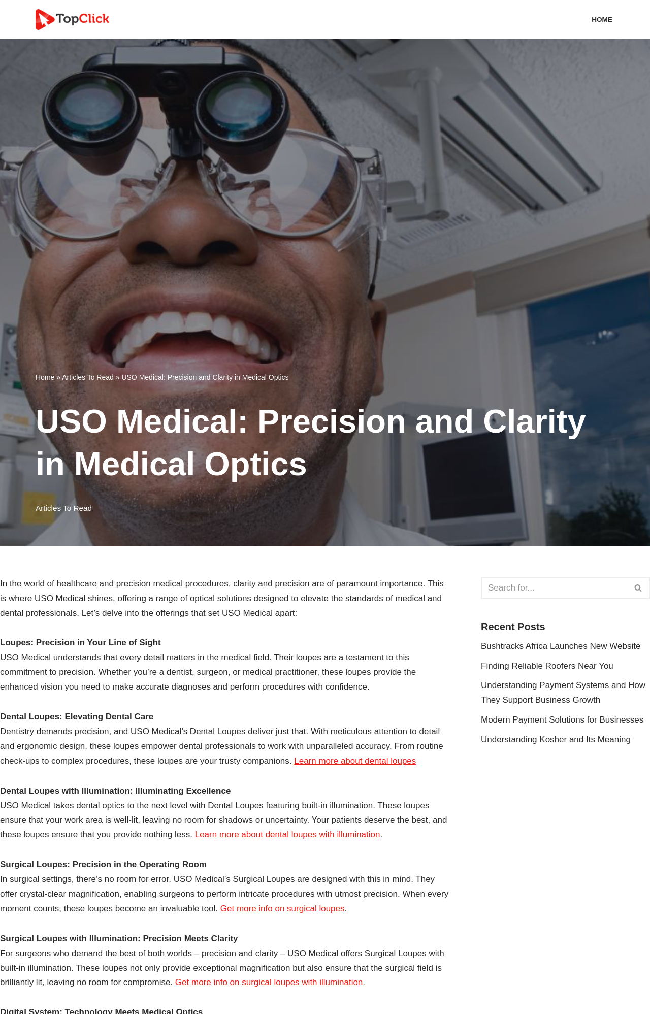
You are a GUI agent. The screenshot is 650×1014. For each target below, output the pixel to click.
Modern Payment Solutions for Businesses (562, 720)
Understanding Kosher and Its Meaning (556, 739)
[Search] (554, 588)
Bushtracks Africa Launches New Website (560, 646)
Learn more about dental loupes (355, 761)
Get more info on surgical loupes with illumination (269, 982)
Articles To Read (88, 377)
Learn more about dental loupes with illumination (287, 834)
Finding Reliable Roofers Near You (547, 666)
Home (602, 19)
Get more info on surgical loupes (282, 908)
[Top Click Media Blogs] (75, 19)
